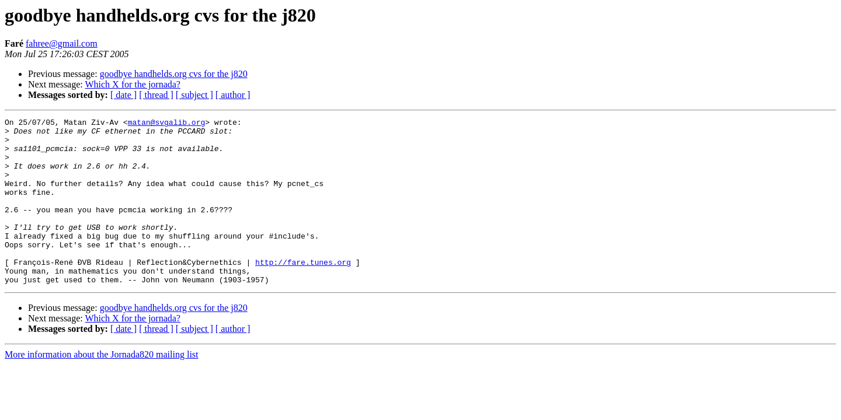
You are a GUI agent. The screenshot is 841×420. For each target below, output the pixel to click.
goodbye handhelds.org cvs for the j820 (174, 74)
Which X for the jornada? (132, 84)
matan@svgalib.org (167, 123)
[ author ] (233, 95)
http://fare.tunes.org (303, 291)
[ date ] (123, 95)
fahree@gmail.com (62, 43)
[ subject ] (194, 95)
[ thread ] (156, 95)
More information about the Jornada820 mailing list (102, 388)
